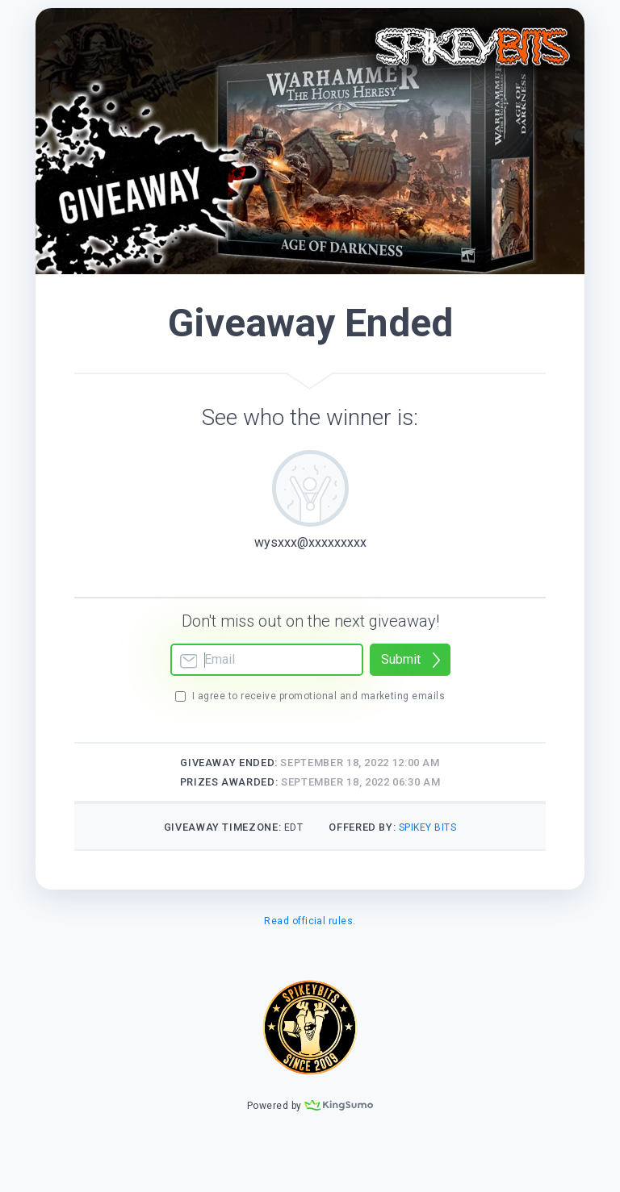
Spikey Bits (427, 827)
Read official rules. (310, 921)
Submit (401, 659)
